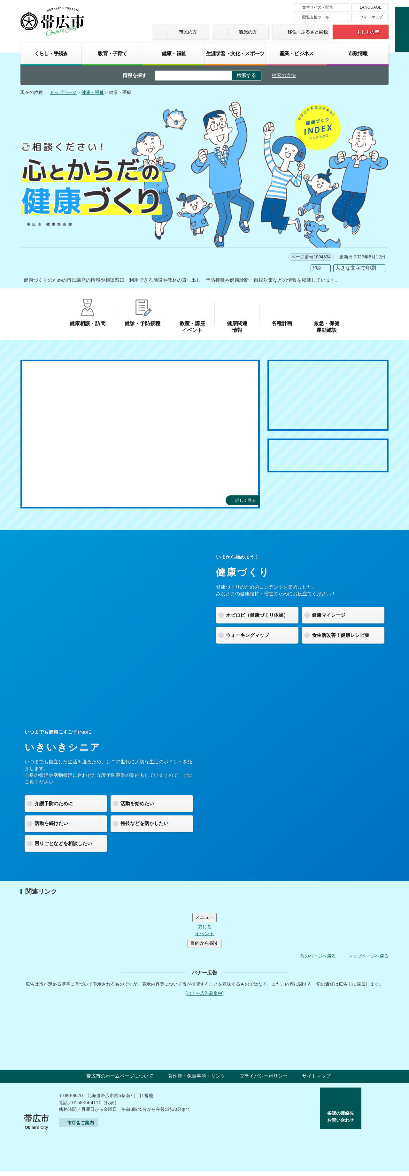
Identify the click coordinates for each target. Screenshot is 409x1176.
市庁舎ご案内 (80, 1127)
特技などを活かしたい (144, 823)
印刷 (317, 268)
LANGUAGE (371, 7)
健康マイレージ (328, 615)
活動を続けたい (51, 823)
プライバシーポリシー (264, 1081)
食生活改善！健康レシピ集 (340, 635)
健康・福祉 (174, 53)
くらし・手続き (51, 53)
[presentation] (54, 516)
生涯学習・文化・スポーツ (235, 53)
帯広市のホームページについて (119, 1081)
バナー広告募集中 (204, 998)
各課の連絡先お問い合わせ (340, 1122)
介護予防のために (54, 803)
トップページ (63, 92)
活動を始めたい (137, 803)
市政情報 (358, 53)
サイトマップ (371, 17)
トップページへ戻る (368, 961)
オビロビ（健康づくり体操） (257, 615)
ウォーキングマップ (247, 635)
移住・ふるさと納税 (308, 31)
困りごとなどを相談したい (63, 843)
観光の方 (248, 31)
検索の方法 (284, 75)
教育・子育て (112, 53)
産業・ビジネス (296, 53)
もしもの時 (368, 31)
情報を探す (135, 75)
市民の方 (188, 31)
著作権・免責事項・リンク (196, 1081)
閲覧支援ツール (315, 17)
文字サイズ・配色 (317, 7)
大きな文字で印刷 (355, 268)
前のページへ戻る (318, 961)
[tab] (54, 516)
